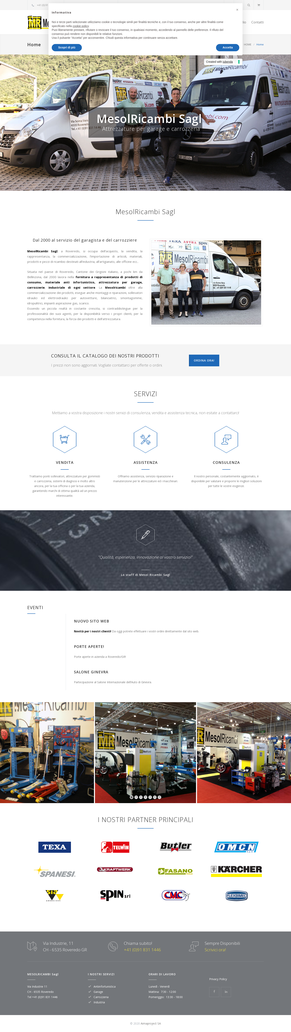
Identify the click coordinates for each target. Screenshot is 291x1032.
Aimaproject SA (151, 1023)
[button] (237, 9)
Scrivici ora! (215, 949)
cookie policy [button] (81, 26)
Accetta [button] (227, 47)
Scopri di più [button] (66, 47)
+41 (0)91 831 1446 (142, 949)
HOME (247, 44)
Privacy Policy (218, 979)
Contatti (257, 22)
